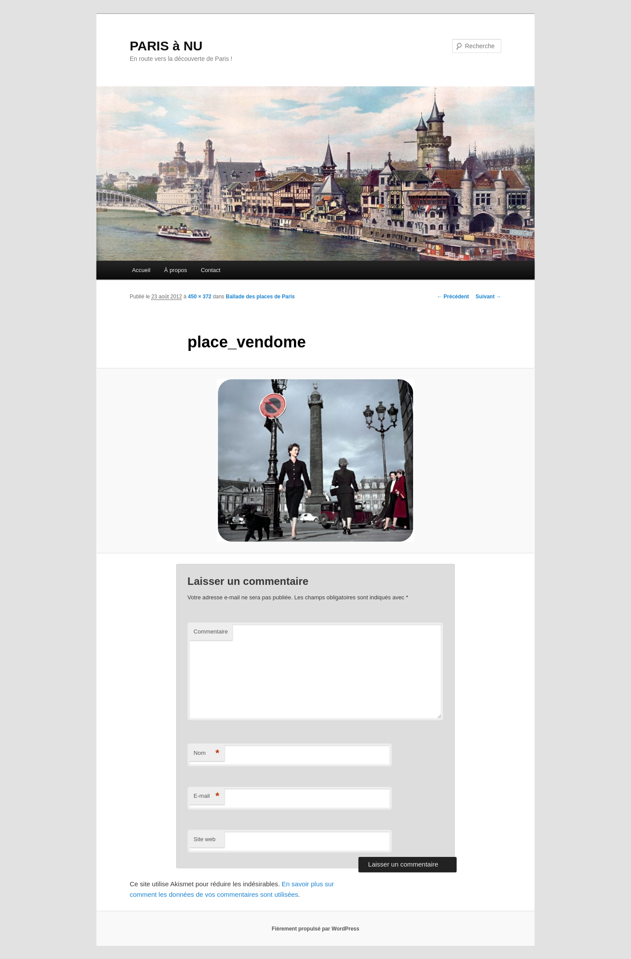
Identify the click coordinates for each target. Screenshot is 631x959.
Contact (210, 270)
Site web (205, 839)
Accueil (141, 270)
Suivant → (488, 297)
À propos (175, 270)
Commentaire (211, 631)
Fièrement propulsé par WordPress (315, 929)
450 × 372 (200, 297)
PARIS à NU (166, 46)
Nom (207, 753)
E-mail (207, 796)
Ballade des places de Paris (260, 297)
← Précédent (453, 297)
